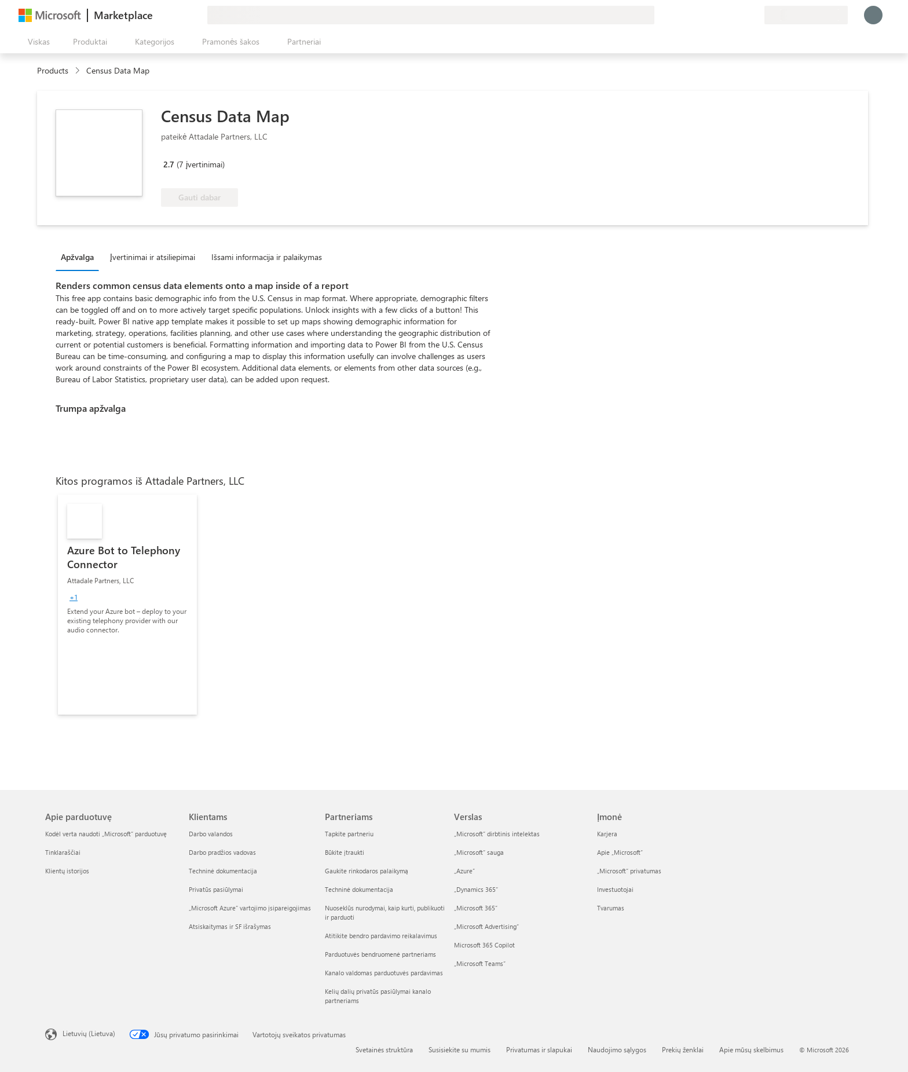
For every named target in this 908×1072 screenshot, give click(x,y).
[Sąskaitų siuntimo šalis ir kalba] (806, 15)
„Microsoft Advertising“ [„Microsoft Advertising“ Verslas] (486, 926)
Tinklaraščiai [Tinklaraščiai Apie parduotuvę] (62, 852)
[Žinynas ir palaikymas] (727, 15)
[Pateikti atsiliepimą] (713, 15)
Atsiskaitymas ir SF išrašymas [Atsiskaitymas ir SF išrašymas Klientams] (230, 926)
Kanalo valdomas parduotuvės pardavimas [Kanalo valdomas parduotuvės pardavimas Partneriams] (384, 972)
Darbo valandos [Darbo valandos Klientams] (211, 833)
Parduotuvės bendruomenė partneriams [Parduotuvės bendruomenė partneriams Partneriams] (380, 954)
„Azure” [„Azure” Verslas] (464, 870)
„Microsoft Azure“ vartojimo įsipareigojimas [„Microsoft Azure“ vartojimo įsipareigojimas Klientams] (250, 907)
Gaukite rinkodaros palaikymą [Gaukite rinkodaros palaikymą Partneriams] (366, 870)
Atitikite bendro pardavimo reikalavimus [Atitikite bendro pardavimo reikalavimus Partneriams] (381, 935)
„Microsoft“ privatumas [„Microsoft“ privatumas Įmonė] (629, 870)
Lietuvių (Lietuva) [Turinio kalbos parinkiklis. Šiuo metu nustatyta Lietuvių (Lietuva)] (89, 1033)
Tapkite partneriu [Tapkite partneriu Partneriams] (349, 833)
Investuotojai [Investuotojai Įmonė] (615, 889)
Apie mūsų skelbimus (751, 1049)
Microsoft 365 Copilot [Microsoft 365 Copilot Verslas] (484, 945)
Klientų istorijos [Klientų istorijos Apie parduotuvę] (67, 870)
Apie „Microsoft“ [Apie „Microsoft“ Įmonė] (620, 852)
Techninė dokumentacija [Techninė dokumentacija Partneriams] (359, 889)
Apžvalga (77, 256)
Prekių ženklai (683, 1049)
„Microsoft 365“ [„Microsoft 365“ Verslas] (475, 907)
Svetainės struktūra (384, 1049)
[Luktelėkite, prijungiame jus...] (873, 15)
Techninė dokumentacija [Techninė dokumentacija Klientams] (223, 870)
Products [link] (52, 70)
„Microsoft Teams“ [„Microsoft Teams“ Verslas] (480, 963)
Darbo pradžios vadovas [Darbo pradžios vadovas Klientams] (222, 852)
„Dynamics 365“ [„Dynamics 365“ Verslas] (476, 889)
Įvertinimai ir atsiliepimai (152, 256)
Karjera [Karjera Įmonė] (607, 833)
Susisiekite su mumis (459, 1049)
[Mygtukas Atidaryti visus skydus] (36, 41)
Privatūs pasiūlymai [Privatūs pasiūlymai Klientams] (216, 889)
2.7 (168, 164)
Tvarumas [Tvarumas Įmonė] (610, 907)
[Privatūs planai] (755, 15)
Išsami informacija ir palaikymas (266, 256)
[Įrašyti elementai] (741, 15)
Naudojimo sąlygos (617, 1049)
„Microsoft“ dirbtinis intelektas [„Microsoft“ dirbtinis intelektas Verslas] (497, 833)
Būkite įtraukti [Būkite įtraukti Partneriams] (344, 852)
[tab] (80, 256)
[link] (127, 605)
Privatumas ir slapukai (539, 1049)
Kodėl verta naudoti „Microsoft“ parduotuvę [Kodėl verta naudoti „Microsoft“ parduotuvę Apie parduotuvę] (106, 833)
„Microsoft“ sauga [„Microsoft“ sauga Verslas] (479, 852)
